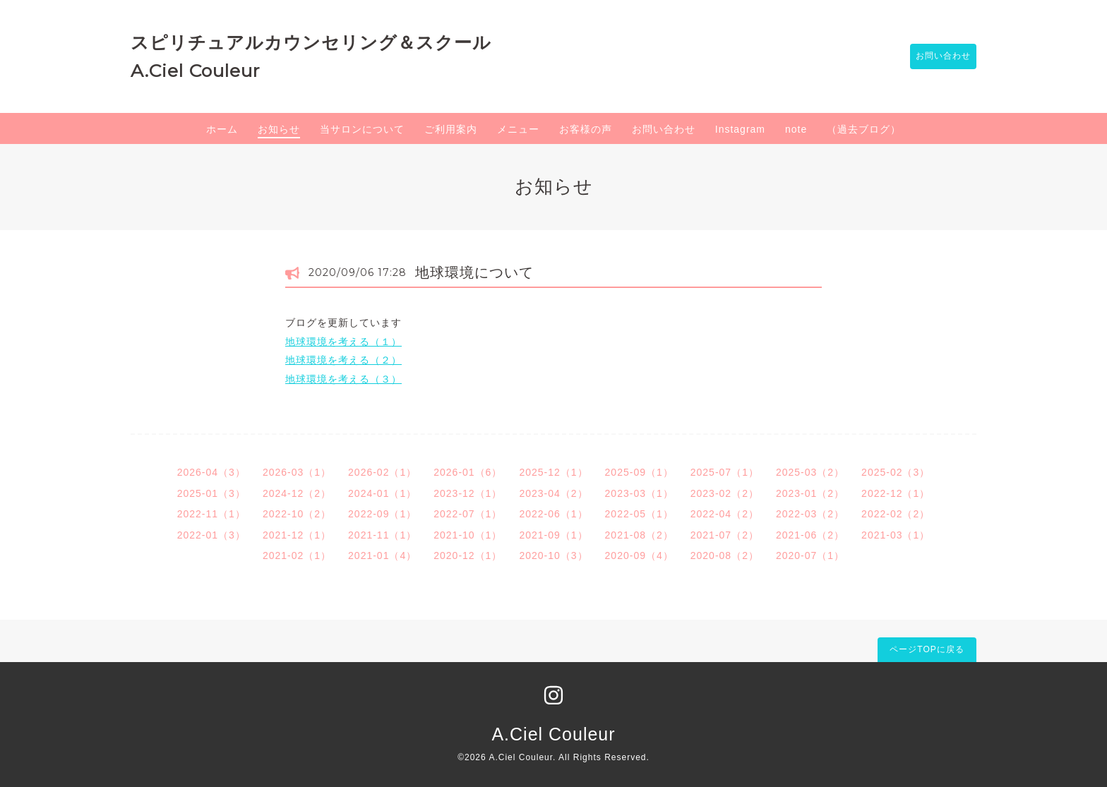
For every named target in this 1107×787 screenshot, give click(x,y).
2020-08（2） (724, 555)
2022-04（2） (724, 513)
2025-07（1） (724, 472)
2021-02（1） (297, 555)
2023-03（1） (639, 493)
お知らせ (279, 129)
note (796, 129)
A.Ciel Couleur (553, 734)
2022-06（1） (553, 513)
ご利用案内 (450, 129)
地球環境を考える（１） (343, 341)
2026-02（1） (382, 472)
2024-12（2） (297, 493)
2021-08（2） (639, 535)
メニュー (518, 129)
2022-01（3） (211, 535)
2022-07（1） (467, 513)
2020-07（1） (810, 555)
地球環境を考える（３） (343, 379)
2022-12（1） (895, 493)
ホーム (222, 129)
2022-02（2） (895, 513)
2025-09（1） (639, 472)
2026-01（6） (467, 472)
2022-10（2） (297, 513)
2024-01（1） (382, 493)
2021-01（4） (382, 555)
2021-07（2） (724, 535)
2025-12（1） (553, 472)
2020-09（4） (639, 555)
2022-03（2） (810, 513)
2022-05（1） (639, 513)
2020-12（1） (467, 555)
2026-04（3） (211, 472)
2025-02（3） (895, 472)
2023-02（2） (724, 493)
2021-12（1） (297, 535)
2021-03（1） (895, 535)
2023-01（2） (810, 493)
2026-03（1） (297, 472)
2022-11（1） (211, 513)
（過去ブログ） (864, 129)
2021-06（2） (810, 535)
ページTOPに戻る (927, 649)
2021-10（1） (467, 535)
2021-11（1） (382, 535)
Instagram (740, 129)
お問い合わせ (936, 56)
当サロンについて (362, 129)
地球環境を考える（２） (343, 360)
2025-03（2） (810, 472)
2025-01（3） (211, 493)
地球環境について (474, 272)
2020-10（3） (553, 555)
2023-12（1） (467, 493)
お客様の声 (585, 129)
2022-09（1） (382, 513)
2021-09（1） (553, 535)
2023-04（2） (553, 493)
